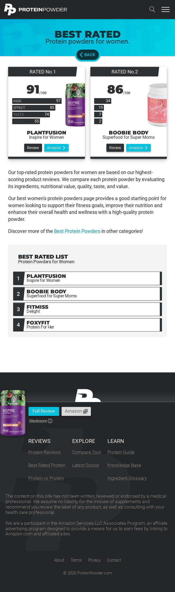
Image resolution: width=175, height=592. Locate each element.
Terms (76, 560)
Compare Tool (86, 452)
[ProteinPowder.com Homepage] (35, 9)
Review (33, 148)
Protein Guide (121, 452)
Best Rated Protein (46, 465)
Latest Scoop (85, 465)
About (59, 560)
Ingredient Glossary (127, 478)
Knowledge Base (124, 465)
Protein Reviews (44, 452)
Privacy (94, 560)
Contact (114, 560)
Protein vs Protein (46, 478)
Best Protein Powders (77, 231)
